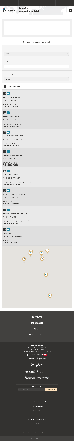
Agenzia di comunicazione (37, 419)
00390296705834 (12, 165)
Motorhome (31, 433)
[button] (46, 275)
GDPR (37, 415)
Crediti (37, 423)
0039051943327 (12, 223)
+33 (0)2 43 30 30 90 (31, 351)
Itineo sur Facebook (33, 355)
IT (70, 11)
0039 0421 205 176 (13, 184)
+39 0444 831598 (12, 204)
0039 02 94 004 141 (13, 146)
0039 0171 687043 (12, 126)
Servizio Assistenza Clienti (37, 402)
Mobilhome (38, 433)
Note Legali (37, 410)
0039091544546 (12, 243)
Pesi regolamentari (37, 406)
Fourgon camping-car (47, 433)
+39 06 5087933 (12, 107)
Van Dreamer (24, 433)
